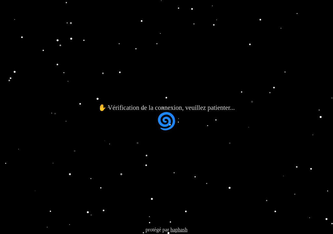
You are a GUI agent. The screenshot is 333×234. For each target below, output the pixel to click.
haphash (178, 229)
